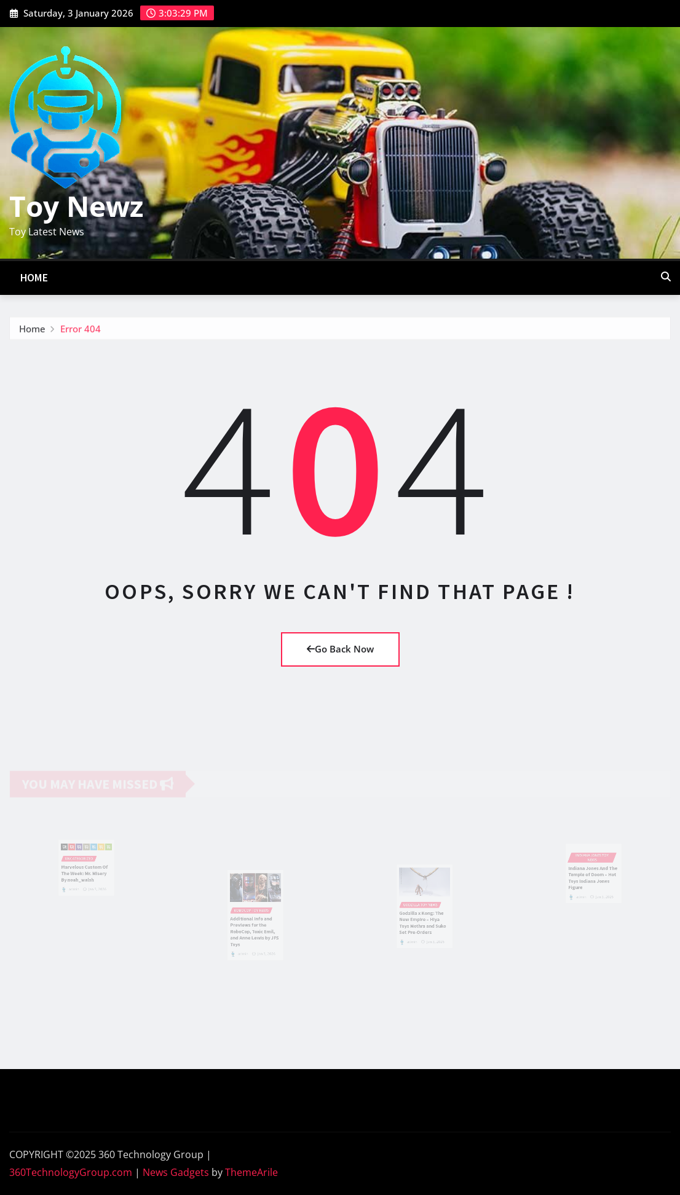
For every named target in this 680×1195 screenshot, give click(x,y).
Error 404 (80, 330)
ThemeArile (251, 1172)
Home (34, 277)
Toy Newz (76, 206)
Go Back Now (340, 649)
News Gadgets (176, 1172)
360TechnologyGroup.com (70, 1172)
